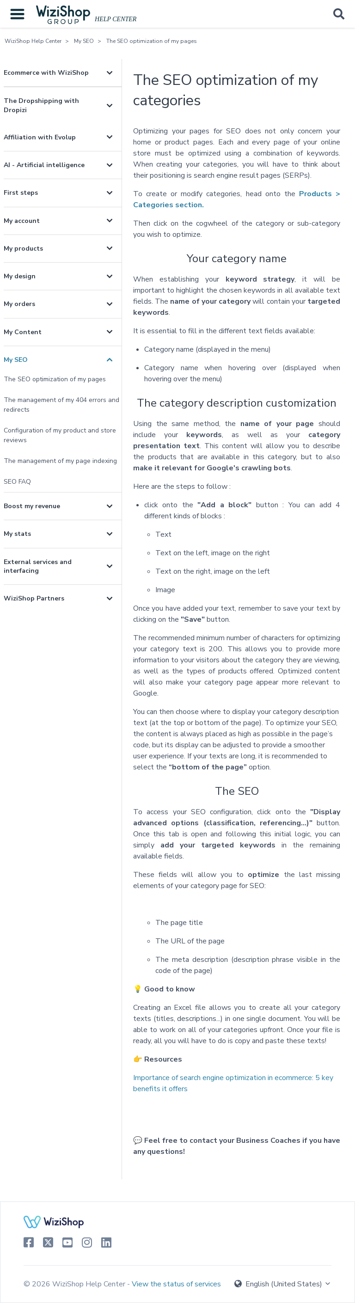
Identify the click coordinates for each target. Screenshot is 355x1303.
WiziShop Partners (34, 598)
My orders (19, 304)
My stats (17, 533)
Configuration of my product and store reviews (60, 435)
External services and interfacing (38, 566)
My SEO (84, 41)
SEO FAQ (17, 481)
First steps (21, 192)
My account (22, 220)
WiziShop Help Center (33, 41)
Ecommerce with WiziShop (46, 72)
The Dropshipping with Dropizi (41, 105)
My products (23, 248)
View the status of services (176, 1284)
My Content (23, 332)
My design (20, 276)
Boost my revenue (32, 506)
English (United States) (282, 1284)
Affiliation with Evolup (40, 137)
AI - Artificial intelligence (44, 165)
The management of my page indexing (60, 460)
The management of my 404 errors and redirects (61, 405)
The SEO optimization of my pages (151, 41)
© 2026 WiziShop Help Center (75, 1284)
